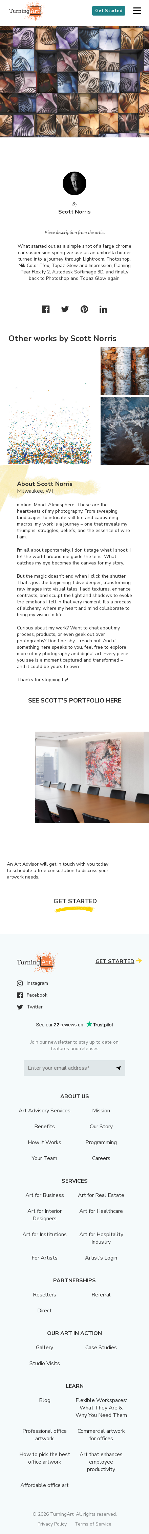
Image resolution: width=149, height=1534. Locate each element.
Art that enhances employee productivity (101, 1462)
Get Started (108, 11)
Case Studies (101, 1347)
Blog (44, 1400)
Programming (101, 1142)
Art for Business (44, 1195)
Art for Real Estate (101, 1195)
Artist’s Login (101, 1258)
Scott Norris (74, 212)
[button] (137, 11)
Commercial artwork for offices (101, 1434)
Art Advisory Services (44, 1110)
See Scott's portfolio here (74, 700)
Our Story (101, 1126)
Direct (44, 1310)
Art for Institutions (44, 1234)
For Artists (44, 1258)
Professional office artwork (44, 1434)
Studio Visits (44, 1363)
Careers (101, 1158)
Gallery (44, 1347)
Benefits (44, 1126)
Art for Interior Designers (44, 1214)
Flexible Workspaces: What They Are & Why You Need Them (101, 1408)
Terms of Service (93, 1524)
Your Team (44, 1158)
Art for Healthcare (101, 1211)
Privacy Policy (52, 1524)
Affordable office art (44, 1485)
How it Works (44, 1142)
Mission (101, 1110)
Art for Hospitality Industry (101, 1238)
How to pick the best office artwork (44, 1458)
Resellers (44, 1294)
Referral (101, 1294)
